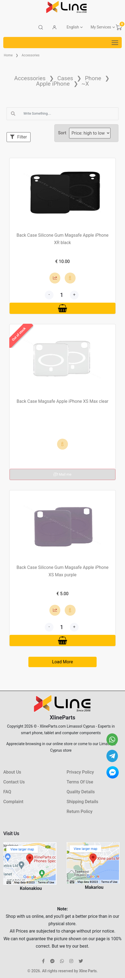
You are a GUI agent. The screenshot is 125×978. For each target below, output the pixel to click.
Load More (62, 661)
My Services (101, 27)
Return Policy (80, 811)
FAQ (7, 791)
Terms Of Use (80, 782)
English (73, 27)
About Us (12, 772)
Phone (93, 78)
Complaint (13, 801)
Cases (65, 78)
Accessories (31, 55)
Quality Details (81, 791)
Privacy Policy (80, 772)
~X (85, 83)
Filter (18, 137)
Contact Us (14, 782)
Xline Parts (87, 971)
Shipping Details (82, 801)
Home (8, 55)
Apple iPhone (53, 83)
